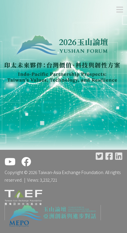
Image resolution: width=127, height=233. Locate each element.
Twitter (99, 156)
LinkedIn (118, 156)
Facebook (109, 156)
